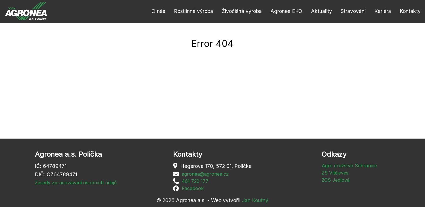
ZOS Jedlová (336, 180)
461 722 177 (195, 181)
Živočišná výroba (242, 11)
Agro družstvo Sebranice (349, 165)
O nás (158, 11)
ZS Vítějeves (335, 173)
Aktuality (321, 11)
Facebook (193, 188)
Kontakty (410, 11)
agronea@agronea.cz (205, 174)
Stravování (353, 11)
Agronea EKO (286, 11)
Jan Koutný (255, 200)
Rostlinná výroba (193, 11)
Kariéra (382, 11)
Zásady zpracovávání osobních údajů (76, 182)
